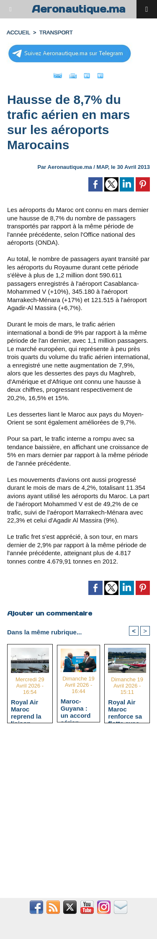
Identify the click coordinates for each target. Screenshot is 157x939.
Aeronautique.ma (79, 9)
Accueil (18, 32)
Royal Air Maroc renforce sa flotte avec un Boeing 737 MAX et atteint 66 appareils (125, 708)
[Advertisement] (74, 815)
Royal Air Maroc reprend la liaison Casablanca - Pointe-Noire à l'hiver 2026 (28, 708)
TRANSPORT (56, 32)
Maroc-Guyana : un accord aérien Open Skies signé (78, 708)
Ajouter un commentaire (49, 613)
